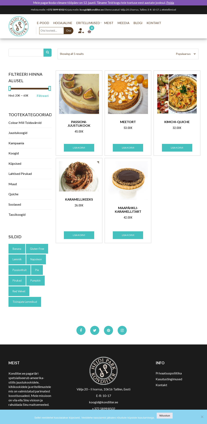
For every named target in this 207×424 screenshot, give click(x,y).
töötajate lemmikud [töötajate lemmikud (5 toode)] (25, 301)
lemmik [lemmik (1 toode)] (17, 259)
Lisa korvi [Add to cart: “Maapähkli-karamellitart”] (128, 235)
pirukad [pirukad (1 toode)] (17, 280)
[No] (202, 417)
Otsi (71, 30)
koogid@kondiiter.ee (92, 9)
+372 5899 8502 (55, 9)
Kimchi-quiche (177, 122)
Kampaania (16, 143)
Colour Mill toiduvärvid (24, 122)
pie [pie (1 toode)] (37, 270)
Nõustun (164, 415)
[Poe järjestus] (184, 54)
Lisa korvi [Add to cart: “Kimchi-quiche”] (177, 147)
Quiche (13, 194)
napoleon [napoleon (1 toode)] (36, 259)
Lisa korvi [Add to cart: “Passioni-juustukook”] (79, 147)
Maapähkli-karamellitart (128, 209)
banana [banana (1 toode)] (17, 248)
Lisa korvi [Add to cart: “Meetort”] (128, 147)
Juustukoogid (17, 133)
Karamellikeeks (79, 199)
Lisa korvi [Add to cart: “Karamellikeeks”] (79, 235)
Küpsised (14, 163)
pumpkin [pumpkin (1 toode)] (35, 280)
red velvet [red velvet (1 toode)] (19, 291)
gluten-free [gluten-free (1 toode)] (37, 248)
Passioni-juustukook (79, 123)
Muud (12, 184)
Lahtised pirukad (20, 173)
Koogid (13, 153)
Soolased (14, 204)
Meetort (128, 122)
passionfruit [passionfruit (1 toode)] (19, 270)
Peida (170, 2)
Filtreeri (43, 96)
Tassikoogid (16, 214)
